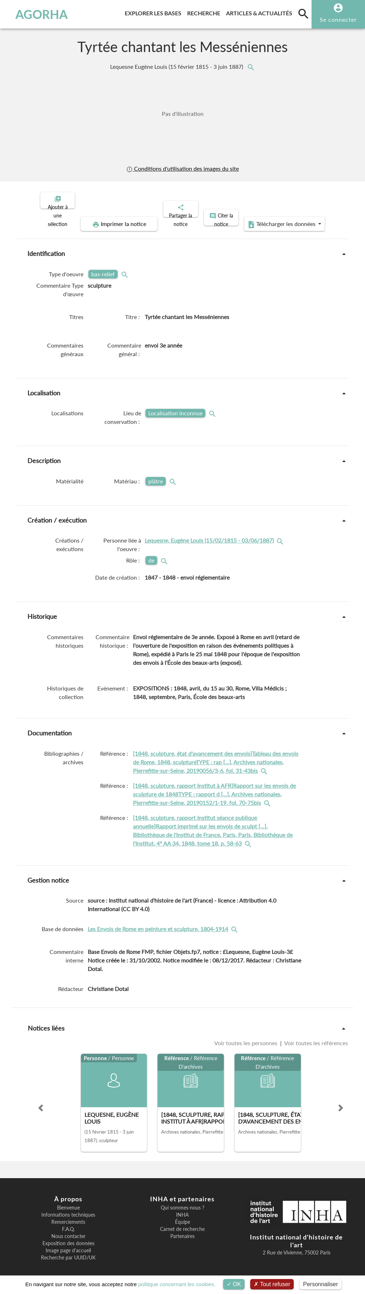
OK (234, 1284)
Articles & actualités (260, 11)
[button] (41, 1102)
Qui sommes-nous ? (182, 1201)
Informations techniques (68, 1209)
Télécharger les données (263, 218)
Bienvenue (68, 1201)
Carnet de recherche (182, 1223)
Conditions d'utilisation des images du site (182, 168)
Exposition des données (68, 1237)
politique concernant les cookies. (177, 1284)
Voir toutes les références (315, 1037)
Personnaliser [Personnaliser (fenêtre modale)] (320, 1284)
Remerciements (68, 1216)
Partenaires (182, 1230)
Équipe (182, 1216)
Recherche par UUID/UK (68, 1251)
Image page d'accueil (68, 1244)
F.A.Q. (68, 1223)
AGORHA (37, 14)
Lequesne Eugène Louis (177, 66)
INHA (182, 1209)
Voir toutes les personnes (246, 1037)
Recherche (205, 11)
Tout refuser (272, 1284)
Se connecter (338, 19)
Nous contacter (68, 1230)
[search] (303, 13)
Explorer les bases (154, 11)
